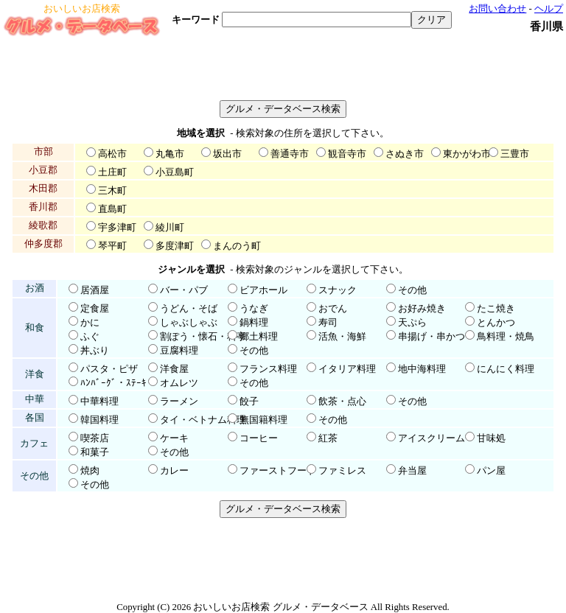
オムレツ (179, 383)
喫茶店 (94, 438)
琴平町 (112, 246)
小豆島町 (175, 172)
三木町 (112, 191)
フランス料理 (268, 369)
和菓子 (94, 452)
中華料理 (99, 401)
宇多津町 (117, 228)
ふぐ (89, 337)
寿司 (328, 323)
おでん (332, 309)
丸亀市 (170, 154)
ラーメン (179, 401)
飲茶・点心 (342, 401)
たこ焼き (496, 309)
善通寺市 (289, 154)
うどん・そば (188, 309)
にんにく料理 (505, 369)
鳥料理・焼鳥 (505, 337)
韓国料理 (99, 420)
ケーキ (174, 438)
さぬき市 (404, 154)
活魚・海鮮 (342, 337)
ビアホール (263, 290)
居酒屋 (94, 290)
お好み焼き (422, 309)
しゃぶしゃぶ (188, 323)
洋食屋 (174, 369)
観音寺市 (347, 154)
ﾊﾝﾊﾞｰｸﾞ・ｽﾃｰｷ (113, 383)
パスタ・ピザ (109, 369)
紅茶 (328, 438)
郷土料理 (259, 337)
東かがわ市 (467, 154)
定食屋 (94, 309)
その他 (412, 290)
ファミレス (342, 471)
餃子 (249, 401)
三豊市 (514, 154)
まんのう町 (237, 246)
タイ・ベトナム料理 (203, 420)
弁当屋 (412, 471)
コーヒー (259, 438)
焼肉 (89, 471)
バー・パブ (184, 290)
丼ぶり (94, 351)
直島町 (112, 209)
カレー (174, 471)
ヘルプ (548, 9)
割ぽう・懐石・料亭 (203, 337)
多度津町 (175, 246)
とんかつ (496, 323)
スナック (337, 290)
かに (89, 323)
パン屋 (491, 471)
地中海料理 (422, 369)
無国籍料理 (263, 420)
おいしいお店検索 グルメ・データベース (280, 607)
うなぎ (254, 309)
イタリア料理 (347, 369)
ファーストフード (278, 471)
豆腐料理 (179, 351)
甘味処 (491, 438)
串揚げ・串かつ (431, 337)
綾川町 (170, 228)
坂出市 (227, 154)
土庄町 (112, 172)
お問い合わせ (497, 9)
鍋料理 (254, 323)
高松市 (112, 154)
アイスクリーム (431, 438)
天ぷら (412, 323)
